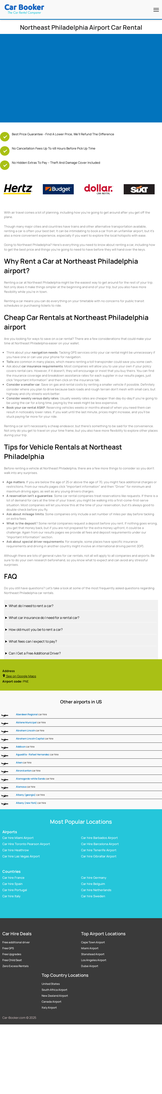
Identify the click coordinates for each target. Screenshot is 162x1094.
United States (51, 984)
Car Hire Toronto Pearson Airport (26, 844)
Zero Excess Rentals (15, 966)
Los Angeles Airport (93, 960)
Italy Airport (49, 1008)
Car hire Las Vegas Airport (21, 856)
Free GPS (8, 948)
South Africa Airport (54, 990)
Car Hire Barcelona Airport (100, 844)
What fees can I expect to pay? (33, 641)
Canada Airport (51, 1002)
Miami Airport (89, 948)
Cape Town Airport (93, 942)
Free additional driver (16, 942)
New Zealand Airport (55, 996)
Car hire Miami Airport (18, 838)
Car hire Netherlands (96, 890)
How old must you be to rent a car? (36, 629)
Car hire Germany (93, 877)
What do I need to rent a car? (31, 605)
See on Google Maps (19, 676)
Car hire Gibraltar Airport (98, 856)
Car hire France (13, 877)
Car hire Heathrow (15, 850)
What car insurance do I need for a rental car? (44, 617)
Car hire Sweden (93, 896)
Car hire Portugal (14, 890)
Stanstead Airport (92, 954)
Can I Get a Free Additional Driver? (35, 653)
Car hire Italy (11, 896)
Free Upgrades (11, 954)
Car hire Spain (12, 884)
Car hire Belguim (93, 884)
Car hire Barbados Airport (99, 838)
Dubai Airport (89, 966)
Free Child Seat (12, 960)
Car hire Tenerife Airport (98, 850)
